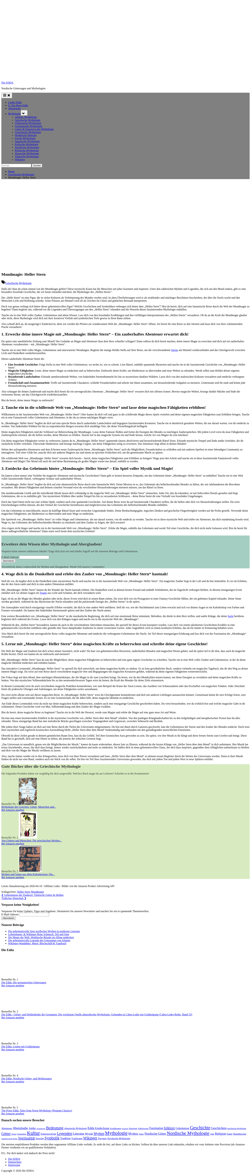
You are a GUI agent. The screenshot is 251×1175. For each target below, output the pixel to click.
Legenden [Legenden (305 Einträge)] (64, 1133)
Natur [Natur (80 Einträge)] (141, 1134)
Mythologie (14, 113)
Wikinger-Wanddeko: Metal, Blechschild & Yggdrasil (37, 943)
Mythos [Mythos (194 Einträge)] (133, 1133)
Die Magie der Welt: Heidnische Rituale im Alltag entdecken (41, 937)
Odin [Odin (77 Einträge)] (212, 1134)
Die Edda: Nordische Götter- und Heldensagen (26, 1078)
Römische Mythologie (27, 150)
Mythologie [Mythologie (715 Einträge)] (116, 1133)
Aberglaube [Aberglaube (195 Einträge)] (20, 1128)
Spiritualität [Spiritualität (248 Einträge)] (26, 1138)
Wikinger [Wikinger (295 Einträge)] (90, 1138)
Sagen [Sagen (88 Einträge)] (229, 1134)
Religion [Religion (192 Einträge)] (220, 1133)
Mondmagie (37, 891)
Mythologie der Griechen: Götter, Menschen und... (28, 806)
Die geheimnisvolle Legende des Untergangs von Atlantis (39, 940)
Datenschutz (14, 1162)
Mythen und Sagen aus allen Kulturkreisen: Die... (28, 874)
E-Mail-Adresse (10, 557)
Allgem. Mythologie (26, 117)
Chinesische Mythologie (28, 123)
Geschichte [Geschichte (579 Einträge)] (200, 1127)
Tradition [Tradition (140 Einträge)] (65, 1138)
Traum (43, 592)
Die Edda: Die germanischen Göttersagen (23, 982)
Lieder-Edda (15, 102)
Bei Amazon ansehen (12, 809)
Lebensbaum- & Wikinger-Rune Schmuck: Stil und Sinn (38, 934)
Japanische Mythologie (27, 141)
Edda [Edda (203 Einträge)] (91, 1128)
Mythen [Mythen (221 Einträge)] (99, 1133)
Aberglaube (14, 108)
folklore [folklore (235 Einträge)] (169, 1128)
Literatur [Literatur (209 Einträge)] (78, 1133)
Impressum (14, 1165)
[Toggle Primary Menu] (6, 95)
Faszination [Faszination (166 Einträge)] (156, 1128)
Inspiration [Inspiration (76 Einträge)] (21, 1134)
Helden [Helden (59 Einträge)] (14, 1134)
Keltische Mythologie (26, 144)
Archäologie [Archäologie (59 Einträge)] (40, 1129)
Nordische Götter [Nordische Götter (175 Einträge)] (155, 1133)
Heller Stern (23, 891)
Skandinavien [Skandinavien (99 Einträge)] (239, 1134)
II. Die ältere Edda (18, 105)
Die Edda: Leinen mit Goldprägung (20, 1046)
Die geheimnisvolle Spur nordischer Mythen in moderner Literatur (44, 931)
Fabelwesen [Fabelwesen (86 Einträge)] (143, 1128)
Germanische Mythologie (28, 126)
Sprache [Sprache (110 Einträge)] (40, 1138)
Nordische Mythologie (27, 147)
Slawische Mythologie (27, 153)
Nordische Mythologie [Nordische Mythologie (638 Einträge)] (188, 1133)
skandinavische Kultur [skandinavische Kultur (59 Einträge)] (9, 1139)
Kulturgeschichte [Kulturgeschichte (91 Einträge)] (48, 1134)
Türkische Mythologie (27, 156)
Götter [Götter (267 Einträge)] (6, 1134)
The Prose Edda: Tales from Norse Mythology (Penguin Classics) (36, 1110)
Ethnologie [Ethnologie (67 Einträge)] (133, 1128)
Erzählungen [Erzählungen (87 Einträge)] (115, 1128)
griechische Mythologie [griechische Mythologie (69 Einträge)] (236, 1128)
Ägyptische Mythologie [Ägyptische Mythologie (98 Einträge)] (118, 1138)
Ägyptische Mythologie (27, 120)
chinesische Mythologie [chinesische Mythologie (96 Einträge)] (75, 1128)
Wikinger (20, 159)
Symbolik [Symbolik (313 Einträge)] (52, 1138)
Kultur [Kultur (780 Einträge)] (33, 1133)
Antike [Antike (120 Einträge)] (32, 1128)
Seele (230, 616)
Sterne (174, 350)
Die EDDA (7, 82)
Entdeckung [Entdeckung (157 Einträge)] (102, 1128)
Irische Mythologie (25, 138)
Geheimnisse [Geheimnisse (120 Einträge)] (182, 1128)
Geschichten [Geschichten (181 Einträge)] (219, 1128)
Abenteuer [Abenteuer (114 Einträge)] (6, 1128)
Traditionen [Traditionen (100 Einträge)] (76, 1138)
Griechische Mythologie (28, 132)
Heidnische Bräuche (26, 135)
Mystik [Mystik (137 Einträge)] (89, 1133)
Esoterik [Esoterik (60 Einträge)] (125, 1128)
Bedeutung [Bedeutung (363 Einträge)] (54, 1128)
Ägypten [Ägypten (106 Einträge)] (102, 1138)
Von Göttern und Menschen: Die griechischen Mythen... (31, 840)
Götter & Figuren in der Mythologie (34, 129)
